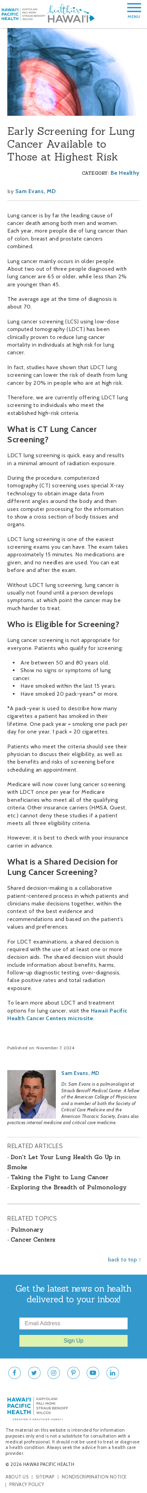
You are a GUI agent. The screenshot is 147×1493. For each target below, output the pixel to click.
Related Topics (32, 1218)
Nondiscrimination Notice (94, 1476)
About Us (17, 1476)
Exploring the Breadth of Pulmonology (69, 1187)
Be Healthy (125, 173)
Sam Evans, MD (35, 191)
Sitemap (45, 1476)
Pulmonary (27, 1229)
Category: (95, 173)
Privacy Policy (26, 1484)
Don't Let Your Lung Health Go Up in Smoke (63, 1162)
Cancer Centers (33, 1239)
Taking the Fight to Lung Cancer (60, 1177)
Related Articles (35, 1146)
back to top (122, 1259)
